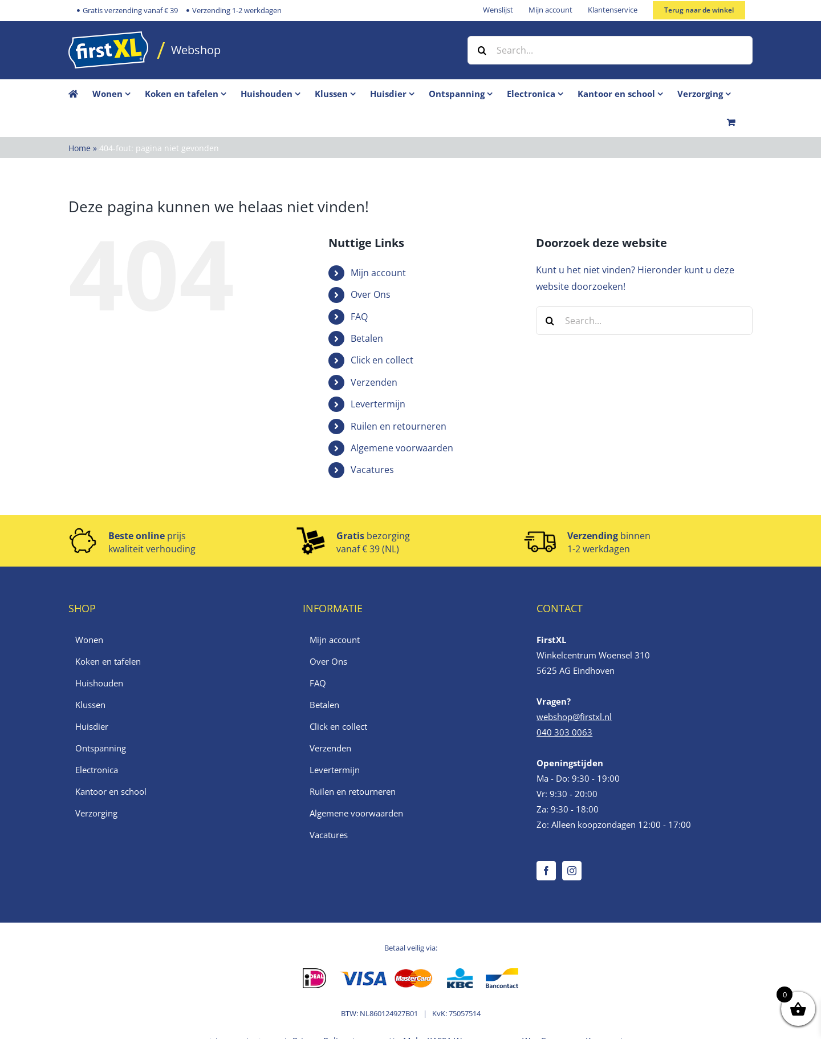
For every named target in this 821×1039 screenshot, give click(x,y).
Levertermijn (378, 404)
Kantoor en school (111, 791)
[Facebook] (546, 870)
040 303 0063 (564, 732)
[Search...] (610, 50)
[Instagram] (572, 870)
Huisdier (91, 726)
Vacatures (372, 469)
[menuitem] (118, 93)
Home (79, 148)
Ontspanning (100, 748)
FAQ (359, 316)
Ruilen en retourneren (398, 426)
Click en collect (382, 360)
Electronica (96, 769)
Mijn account (378, 272)
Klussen (90, 704)
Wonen (89, 639)
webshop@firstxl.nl (574, 716)
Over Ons (371, 294)
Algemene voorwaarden (402, 448)
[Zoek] (482, 50)
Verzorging (96, 813)
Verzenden (374, 382)
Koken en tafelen (108, 661)
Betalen (367, 338)
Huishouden (99, 683)
